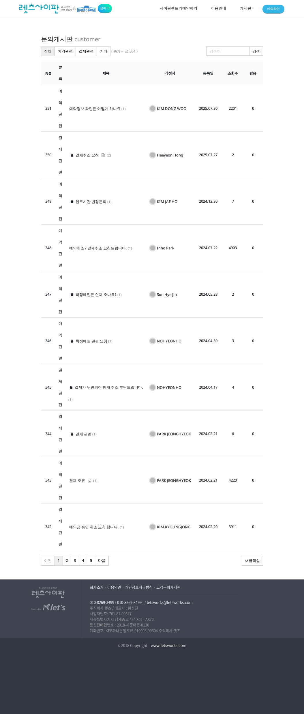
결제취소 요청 (87, 155)
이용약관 (114, 587)
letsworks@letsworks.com (170, 602)
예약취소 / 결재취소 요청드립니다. (98, 248)
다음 (102, 560)
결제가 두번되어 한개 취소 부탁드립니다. (105, 387)
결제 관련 (80, 434)
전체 (48, 51)
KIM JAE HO (167, 201)
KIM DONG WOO (171, 108)
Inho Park (165, 248)
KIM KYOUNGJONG (173, 527)
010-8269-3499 (102, 602)
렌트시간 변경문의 (87, 201)
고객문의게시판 (168, 587)
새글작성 (252, 560)
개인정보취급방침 (139, 587)
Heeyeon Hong (170, 155)
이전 (48, 560)
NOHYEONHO (169, 341)
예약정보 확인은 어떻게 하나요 (95, 108)
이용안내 (218, 8)
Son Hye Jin (167, 294)
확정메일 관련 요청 (88, 341)
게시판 (245, 8)
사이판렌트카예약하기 (178, 8)
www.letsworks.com (168, 645)
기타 (103, 51)
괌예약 (105, 8)
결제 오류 (80, 480)
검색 (256, 51)
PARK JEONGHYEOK (174, 434)
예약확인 (273, 8)
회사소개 (97, 587)
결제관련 (86, 51)
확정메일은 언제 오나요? (92, 294)
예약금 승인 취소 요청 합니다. (94, 527)
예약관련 (65, 51)
